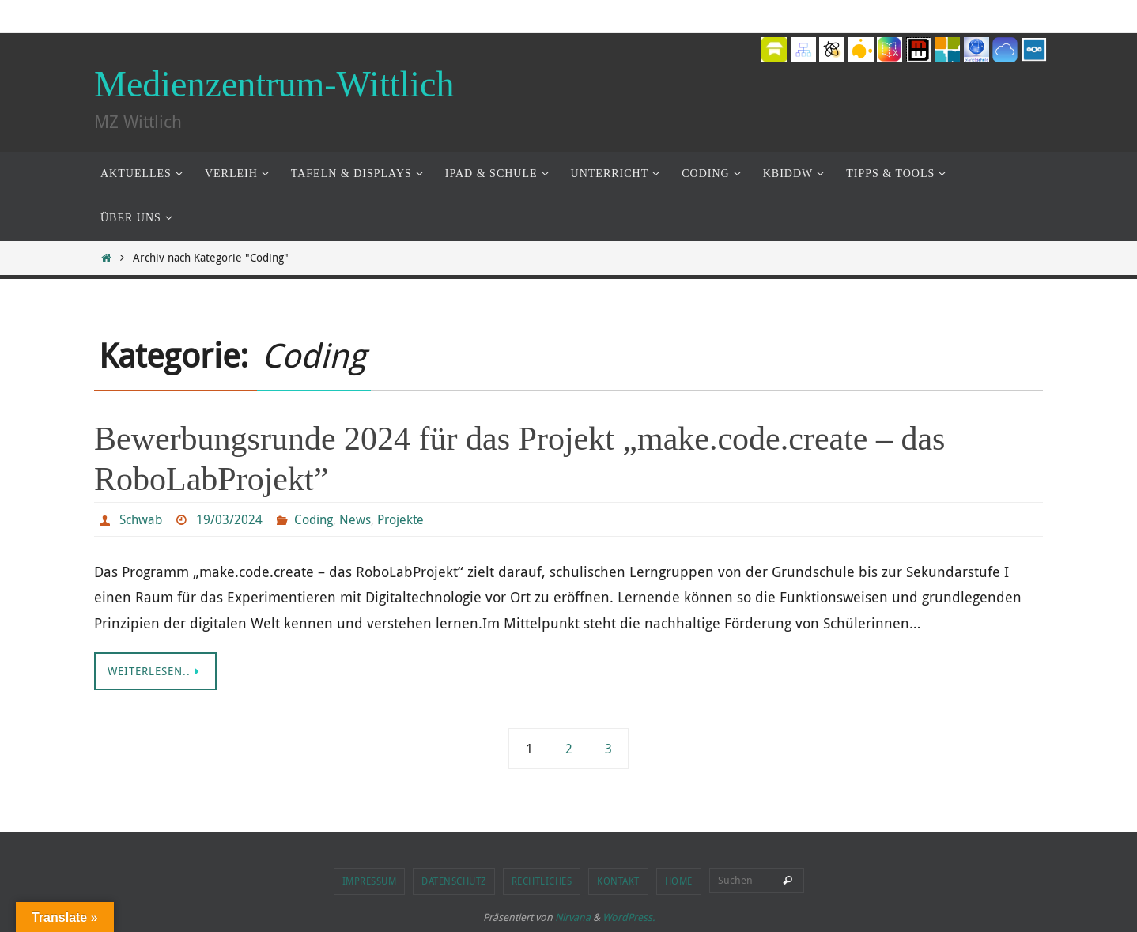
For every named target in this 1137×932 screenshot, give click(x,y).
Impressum (369, 880)
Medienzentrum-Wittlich (274, 84)
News (355, 519)
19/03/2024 (229, 519)
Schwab (140, 519)
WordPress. (628, 917)
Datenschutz (453, 880)
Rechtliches (542, 880)
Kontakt (618, 880)
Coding (313, 519)
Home (679, 880)
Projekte (400, 519)
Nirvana (573, 917)
